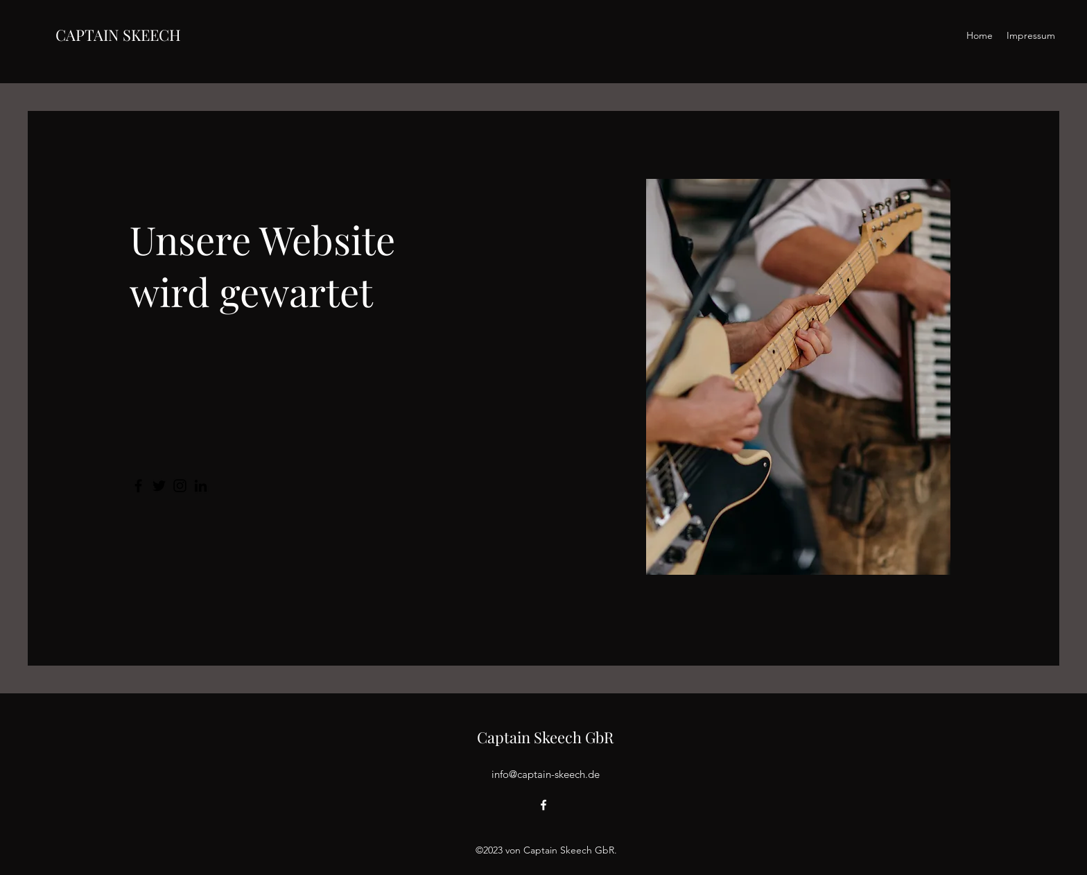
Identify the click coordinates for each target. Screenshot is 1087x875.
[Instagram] (180, 485)
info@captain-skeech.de (546, 774)
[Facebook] (138, 485)
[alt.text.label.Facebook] (543, 805)
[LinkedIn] (200, 485)
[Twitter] (159, 485)
